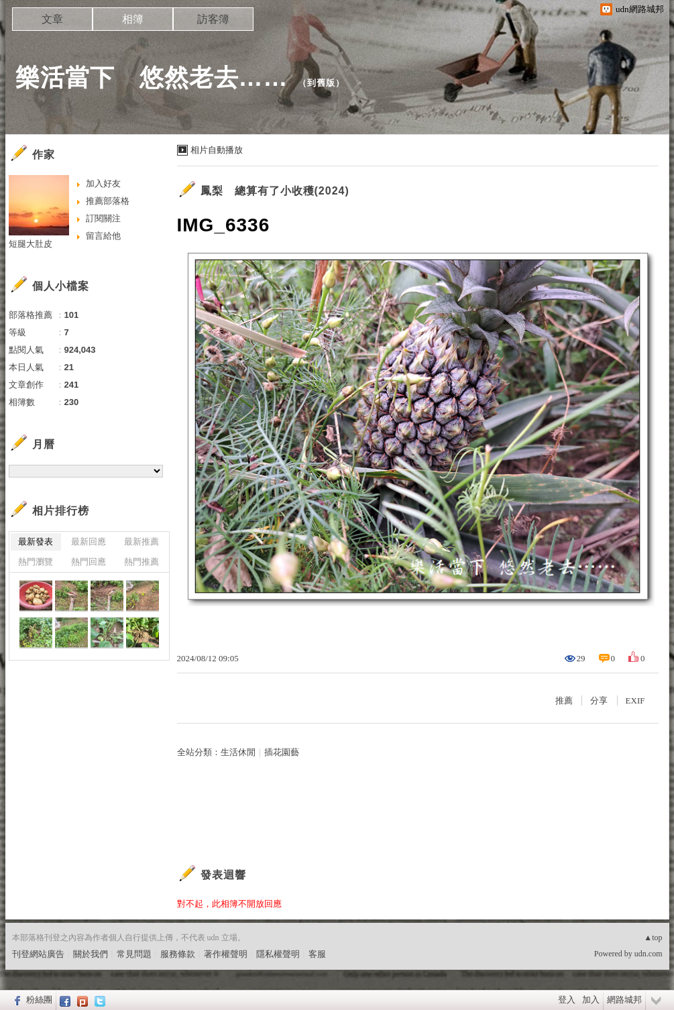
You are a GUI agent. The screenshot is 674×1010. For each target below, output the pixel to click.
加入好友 (103, 183)
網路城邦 (624, 1000)
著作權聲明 (225, 954)
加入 (591, 1000)
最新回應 (88, 542)
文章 (52, 19)
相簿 (133, 19)
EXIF (635, 700)
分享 (599, 700)
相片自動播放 (216, 150)
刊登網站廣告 (38, 954)
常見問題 (134, 954)
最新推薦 (141, 542)
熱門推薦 (141, 562)
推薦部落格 (107, 201)
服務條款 (177, 954)
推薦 (564, 700)
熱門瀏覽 (35, 562)
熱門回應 (88, 562)
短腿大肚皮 (30, 244)
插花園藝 (281, 752)
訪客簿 (213, 19)
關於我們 (90, 954)
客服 (317, 954)
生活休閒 (238, 752)
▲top (653, 937)
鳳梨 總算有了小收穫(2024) (275, 191)
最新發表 (35, 542)
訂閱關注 (103, 218)
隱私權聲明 (278, 954)
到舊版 (321, 83)
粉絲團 (39, 1000)
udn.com (648, 953)
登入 (566, 1000)
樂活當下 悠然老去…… (151, 77)
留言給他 (103, 236)
